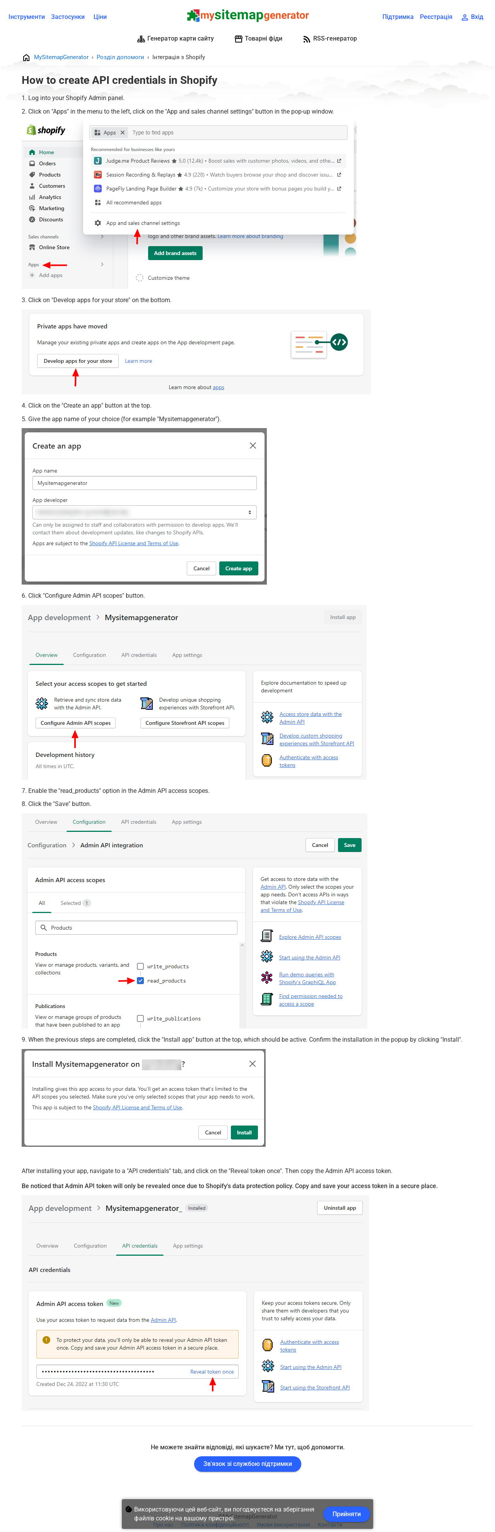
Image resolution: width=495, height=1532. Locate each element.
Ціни (100, 16)
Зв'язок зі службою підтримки (247, 1463)
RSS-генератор (329, 39)
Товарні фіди (258, 39)
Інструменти (27, 16)
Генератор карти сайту (175, 39)
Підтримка (398, 16)
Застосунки (68, 16)
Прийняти (347, 1514)
